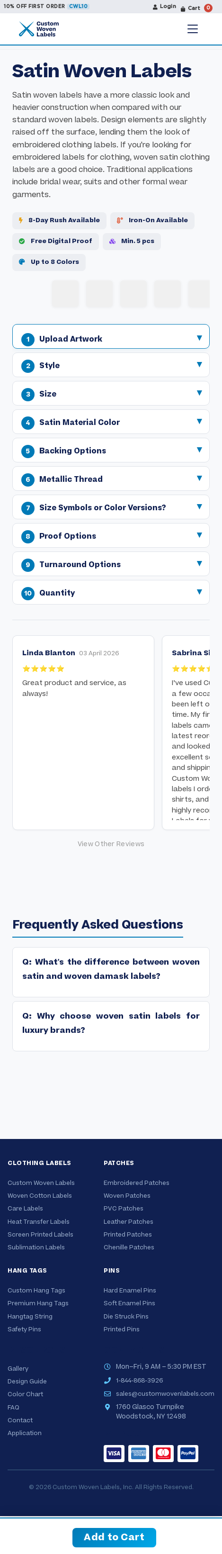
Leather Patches (128, 1222)
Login (164, 6)
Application (25, 1433)
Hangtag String (30, 1316)
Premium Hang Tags (38, 1303)
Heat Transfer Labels (39, 1222)
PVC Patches (123, 1208)
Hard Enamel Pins (130, 1290)
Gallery (18, 1368)
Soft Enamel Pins (129, 1303)
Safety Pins (24, 1329)
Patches (119, 1163)
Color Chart (25, 1394)
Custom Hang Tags (36, 1290)
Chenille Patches (129, 1247)
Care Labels (25, 1208)
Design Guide (27, 1381)
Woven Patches (127, 1196)
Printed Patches (128, 1234)
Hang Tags (27, 1270)
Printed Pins (122, 1329)
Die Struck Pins (126, 1316)
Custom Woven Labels (41, 1183)
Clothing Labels (39, 1163)
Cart (197, 8)
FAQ (13, 1407)
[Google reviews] (111, 844)
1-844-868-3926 (139, 1380)
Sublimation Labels (36, 1247)
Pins (112, 1270)
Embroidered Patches (136, 1183)
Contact (20, 1420)
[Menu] (192, 28)
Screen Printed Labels (40, 1234)
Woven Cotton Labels (40, 1196)
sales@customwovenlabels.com (165, 1394)
